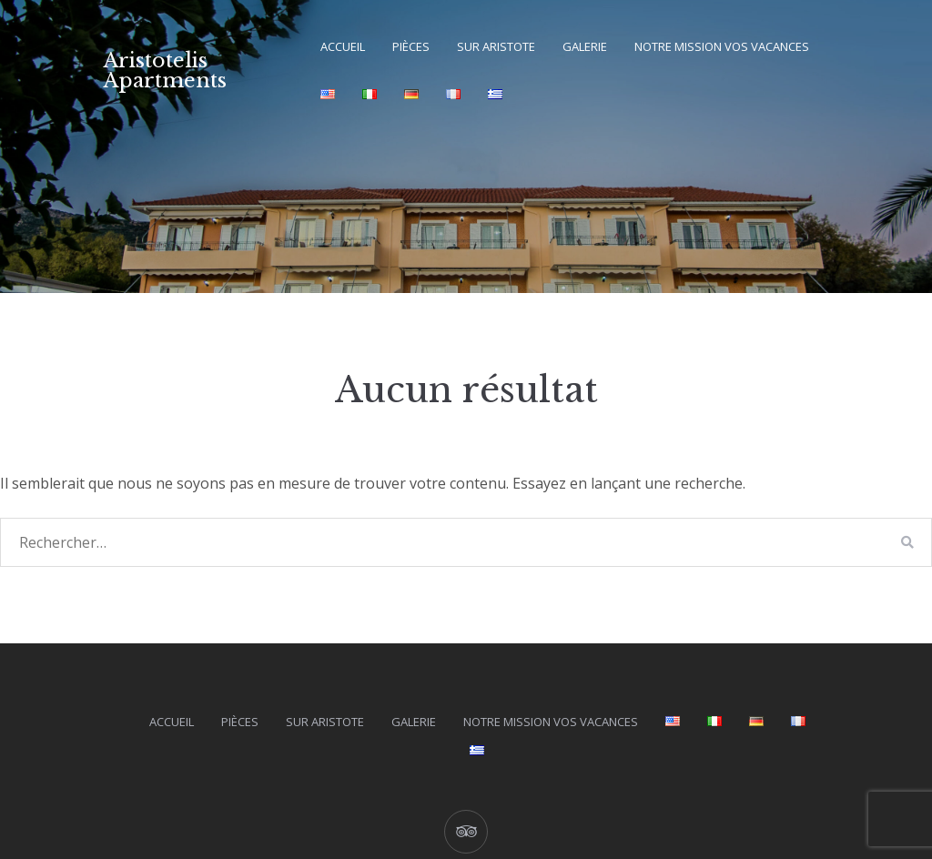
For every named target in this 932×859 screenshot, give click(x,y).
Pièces (411, 46)
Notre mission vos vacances (721, 46)
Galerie (584, 46)
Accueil (342, 46)
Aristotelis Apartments (165, 70)
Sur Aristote (496, 46)
